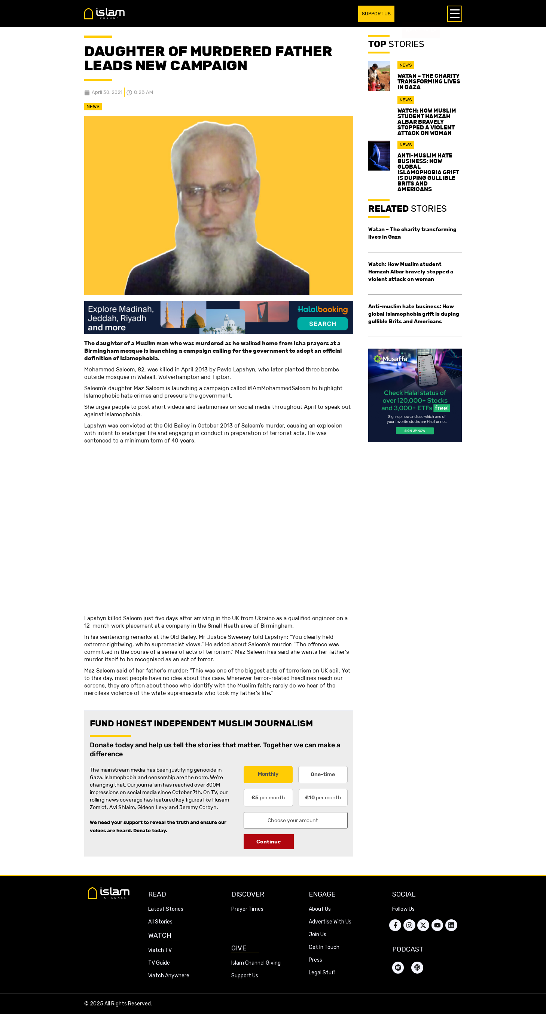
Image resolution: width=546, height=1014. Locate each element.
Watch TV (160, 950)
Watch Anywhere (168, 975)
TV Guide (159, 963)
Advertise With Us (330, 922)
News (93, 106)
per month (268, 797)
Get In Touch (324, 947)
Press (315, 960)
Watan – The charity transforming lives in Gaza (428, 81)
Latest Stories (165, 909)
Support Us (244, 975)
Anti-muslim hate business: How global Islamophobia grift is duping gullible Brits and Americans (428, 172)
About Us (320, 909)
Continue (268, 841)
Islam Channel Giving (256, 963)
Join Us (317, 934)
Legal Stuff (322, 972)
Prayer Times (247, 909)
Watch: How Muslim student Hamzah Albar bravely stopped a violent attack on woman (426, 122)
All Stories (160, 922)
